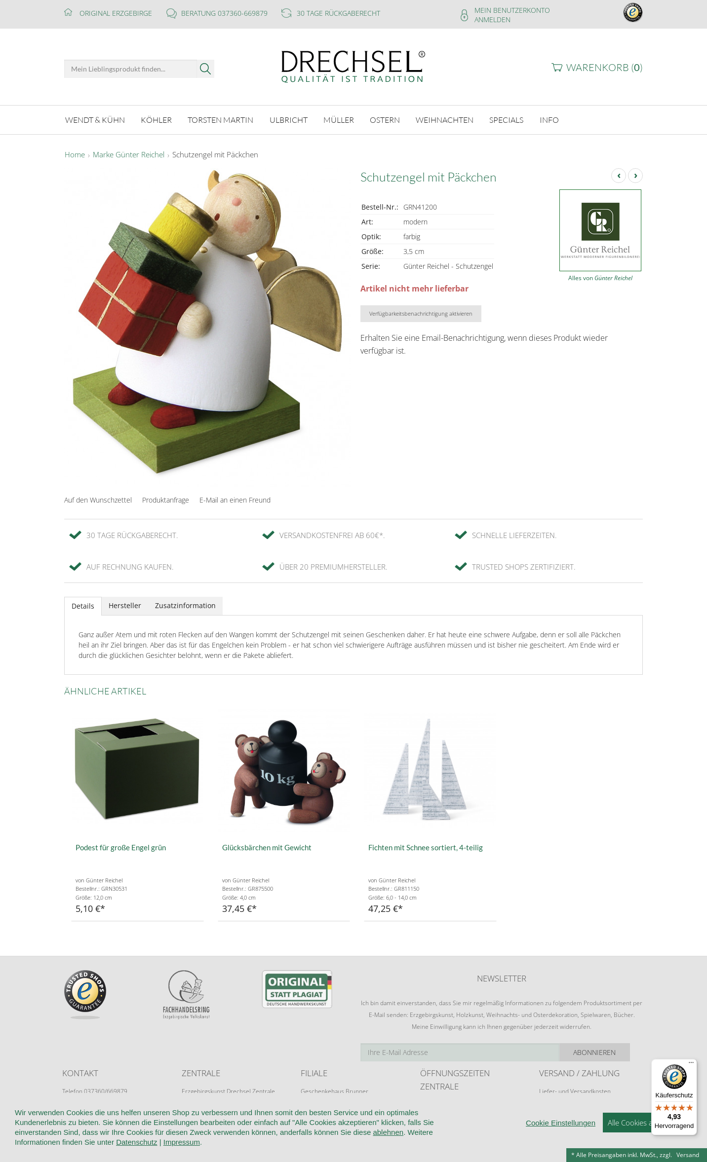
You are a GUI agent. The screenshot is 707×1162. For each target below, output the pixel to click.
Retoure (550, 1100)
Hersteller (125, 605)
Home (75, 154)
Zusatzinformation (185, 605)
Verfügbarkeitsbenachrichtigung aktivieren (420, 313)
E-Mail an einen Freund (235, 500)
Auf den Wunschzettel (98, 500)
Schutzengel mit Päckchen (215, 154)
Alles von (600, 278)
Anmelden (492, 19)
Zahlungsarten (558, 1110)
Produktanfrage (165, 500)
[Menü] (691, 1065)
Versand (687, 1155)
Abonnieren (608, 1052)
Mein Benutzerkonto (512, 10)
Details (83, 606)
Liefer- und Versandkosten (575, 1091)
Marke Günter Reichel (128, 154)
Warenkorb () (604, 67)
